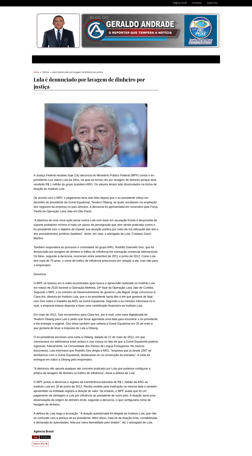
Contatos (197, 2)
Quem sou (212, 2)
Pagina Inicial (180, 2)
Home (36, 72)
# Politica (45, 437)
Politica (45, 72)
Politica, (40, 93)
